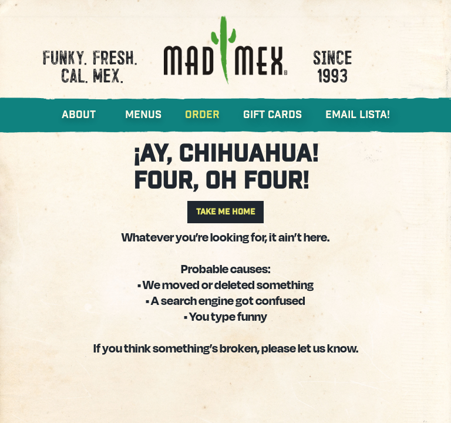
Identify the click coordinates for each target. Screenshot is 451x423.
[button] (90, 115)
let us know (327, 347)
